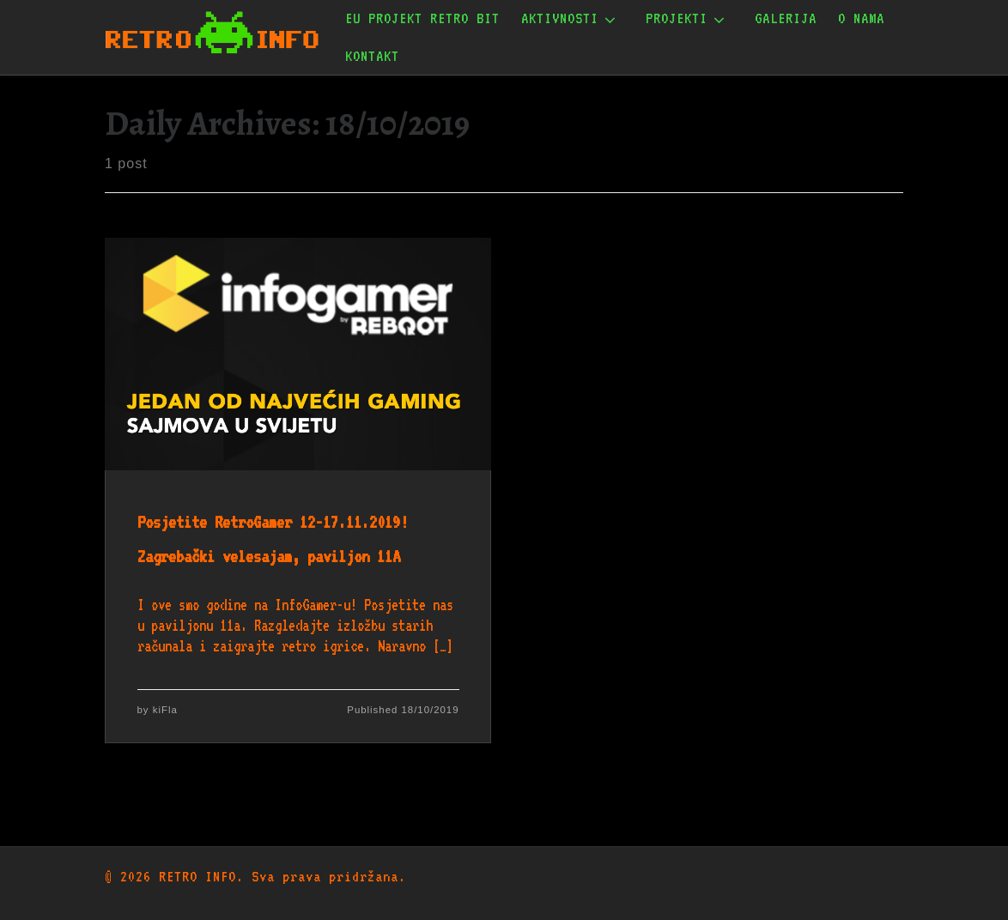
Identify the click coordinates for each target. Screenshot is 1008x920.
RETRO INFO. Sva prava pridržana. (282, 876)
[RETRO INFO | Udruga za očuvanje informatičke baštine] (212, 33)
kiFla (165, 710)
